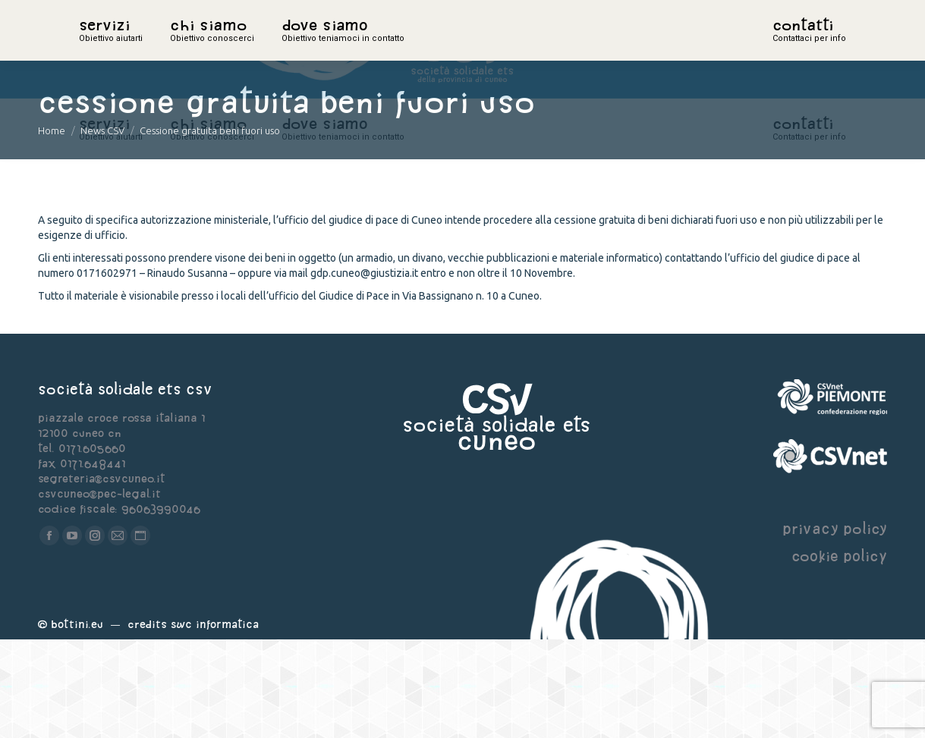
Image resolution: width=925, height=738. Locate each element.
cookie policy (839, 654)
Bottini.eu (77, 722)
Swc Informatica (215, 722)
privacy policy (834, 627)
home (96, 49)
